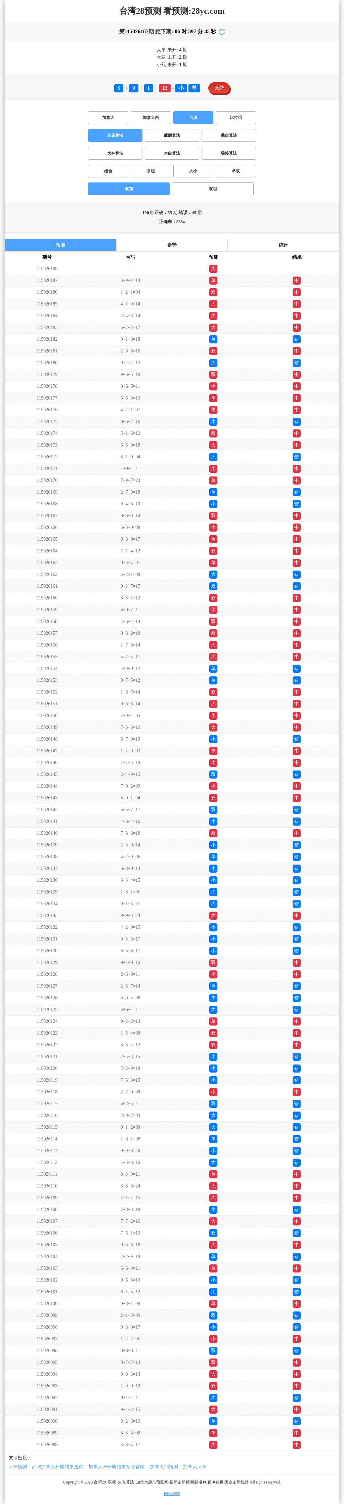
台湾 (193, 117)
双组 (213, 188)
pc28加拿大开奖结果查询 (57, 1466)
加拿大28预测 (164, 1466)
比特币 (236, 117)
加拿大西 (151, 117)
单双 (236, 171)
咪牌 (219, 88)
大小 (193, 171)
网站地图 (172, 1493)
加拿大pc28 (194, 1466)
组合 (108, 171)
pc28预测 (17, 1466)
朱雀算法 (115, 135)
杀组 (151, 171)
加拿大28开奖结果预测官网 (116, 1466)
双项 (129, 188)
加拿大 (108, 117)
